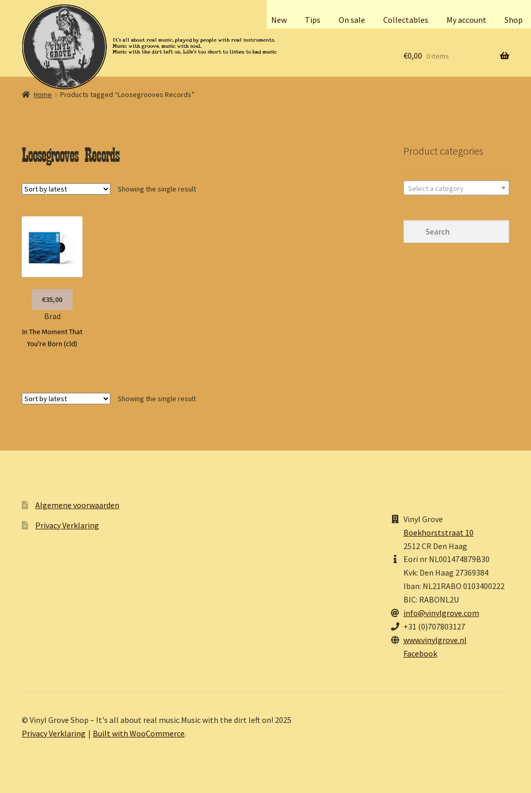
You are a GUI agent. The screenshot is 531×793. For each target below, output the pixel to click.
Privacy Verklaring (67, 525)
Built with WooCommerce (139, 733)
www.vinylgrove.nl (435, 640)
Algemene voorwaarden (77, 505)
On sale (352, 20)
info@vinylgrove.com (441, 613)
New (279, 20)
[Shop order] (66, 189)
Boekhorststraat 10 (438, 532)
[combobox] (456, 188)
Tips (312, 20)
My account (466, 20)
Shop (514, 20)
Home (43, 94)
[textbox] (456, 188)
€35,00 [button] (52, 299)
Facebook (420, 653)
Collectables (405, 20)
